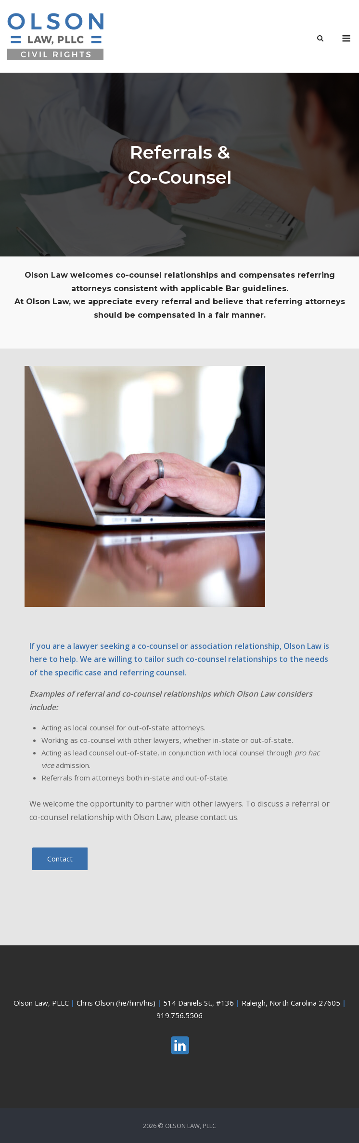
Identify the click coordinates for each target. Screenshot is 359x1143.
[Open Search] (320, 39)
